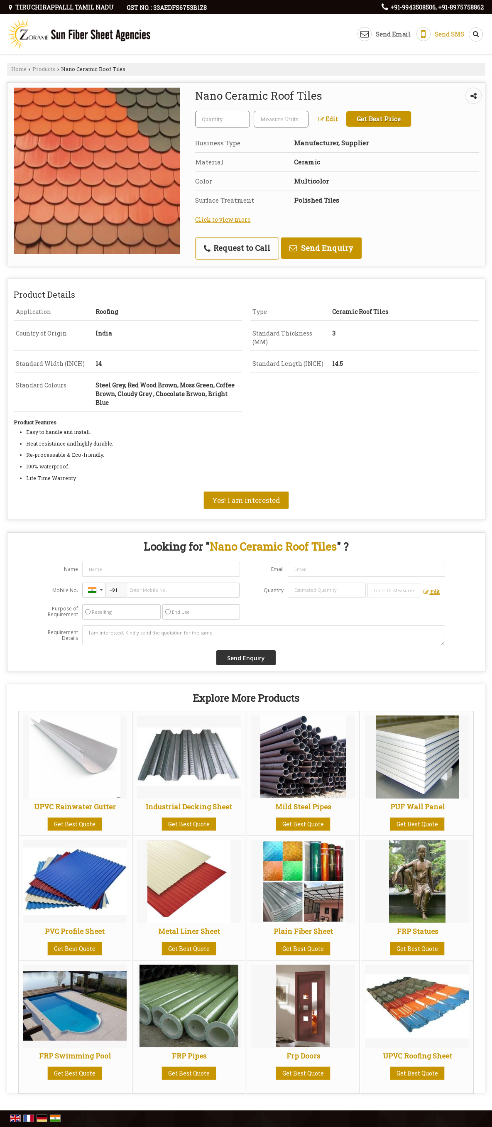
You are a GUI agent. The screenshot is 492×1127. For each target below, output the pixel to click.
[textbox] (281, 119)
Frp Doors (303, 1056)
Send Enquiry (321, 248)
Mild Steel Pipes (303, 806)
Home (19, 69)
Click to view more (223, 219)
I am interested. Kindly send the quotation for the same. (263, 635)
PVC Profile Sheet (75, 931)
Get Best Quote (74, 824)
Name (71, 569)
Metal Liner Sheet (189, 931)
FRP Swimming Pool (75, 1056)
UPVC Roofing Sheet (417, 1056)
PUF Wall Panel (417, 806)
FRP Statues (417, 931)
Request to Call (237, 248)
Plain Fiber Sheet (303, 931)
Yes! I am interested (246, 500)
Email (277, 569)
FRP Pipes (189, 1056)
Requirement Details (63, 635)
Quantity (274, 590)
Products (43, 69)
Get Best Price (379, 119)
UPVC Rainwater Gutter (75, 806)
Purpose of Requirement (63, 611)
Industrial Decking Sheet (189, 806)
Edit (328, 119)
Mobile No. (65, 590)
